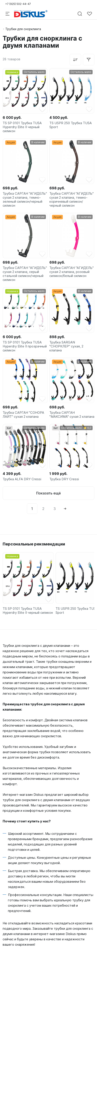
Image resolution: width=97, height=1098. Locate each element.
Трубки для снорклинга (23, 29)
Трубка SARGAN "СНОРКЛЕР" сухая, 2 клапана (66, 346)
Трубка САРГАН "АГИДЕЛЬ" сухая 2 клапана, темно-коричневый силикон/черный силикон (71, 200)
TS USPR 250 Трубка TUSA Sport (70, 125)
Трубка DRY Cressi (64, 479)
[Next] (65, 508)
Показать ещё (48, 493)
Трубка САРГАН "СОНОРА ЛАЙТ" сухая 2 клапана (23, 415)
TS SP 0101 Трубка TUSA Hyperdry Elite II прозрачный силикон (25, 346)
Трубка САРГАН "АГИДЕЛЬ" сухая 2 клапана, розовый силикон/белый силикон (71, 272)
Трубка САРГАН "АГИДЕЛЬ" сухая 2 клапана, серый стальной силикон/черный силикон (25, 274)
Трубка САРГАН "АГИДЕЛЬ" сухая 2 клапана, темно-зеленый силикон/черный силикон (25, 200)
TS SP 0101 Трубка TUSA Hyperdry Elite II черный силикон (22, 127)
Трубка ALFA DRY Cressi (22, 479)
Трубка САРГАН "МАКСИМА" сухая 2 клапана (71, 415)
